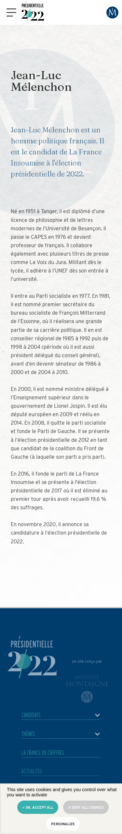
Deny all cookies (86, 807)
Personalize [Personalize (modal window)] (63, 824)
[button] (11, 12)
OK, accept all (37, 807)
